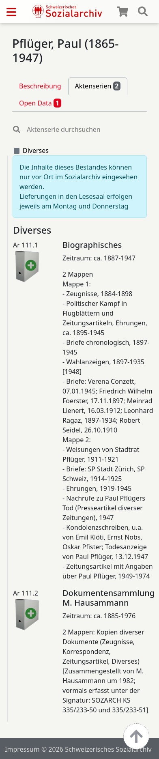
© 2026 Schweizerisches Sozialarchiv (96, 749)
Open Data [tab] (40, 103)
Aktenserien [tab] (98, 86)
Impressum (22, 749)
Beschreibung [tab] (40, 86)
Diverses (36, 150)
